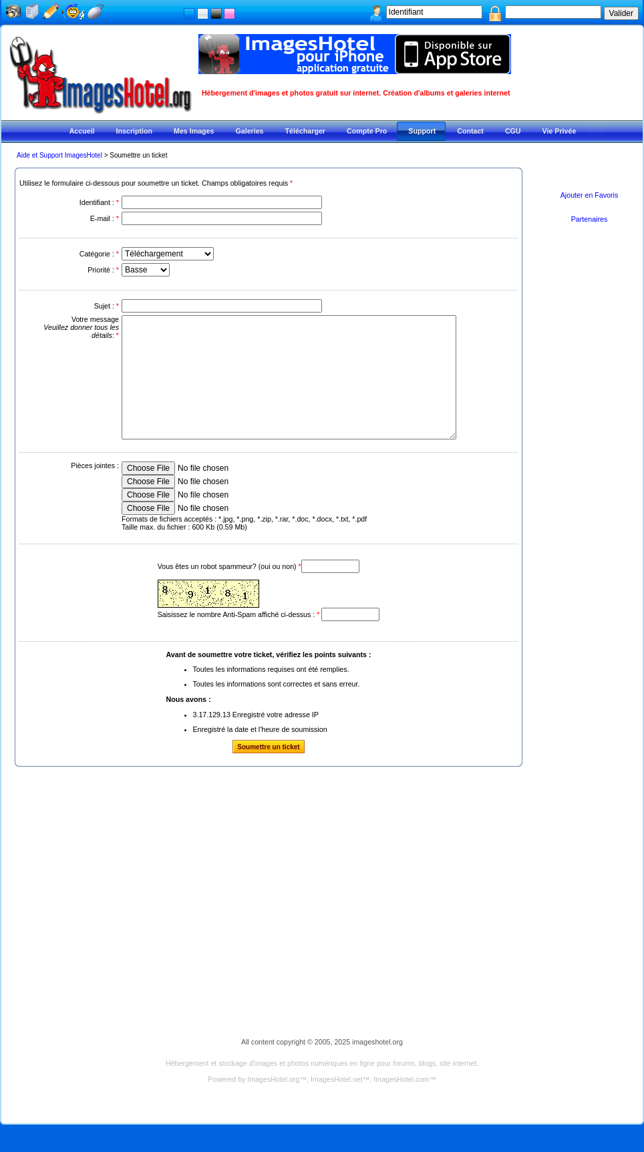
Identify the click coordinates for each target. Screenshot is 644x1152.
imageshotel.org (377, 1066)
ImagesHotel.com (401, 1103)
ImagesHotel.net (337, 1103)
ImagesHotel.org (273, 1103)
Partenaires (589, 219)
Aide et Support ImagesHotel (59, 155)
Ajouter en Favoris (589, 195)
